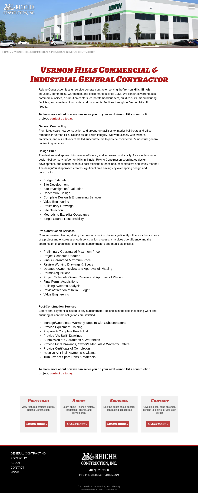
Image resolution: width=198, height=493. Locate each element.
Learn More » (36, 426)
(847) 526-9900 (99, 470)
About (15, 462)
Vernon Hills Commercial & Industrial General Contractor (54, 52)
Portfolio (19, 458)
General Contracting (28, 453)
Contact (17, 467)
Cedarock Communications (107, 489)
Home (6, 52)
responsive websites (88, 489)
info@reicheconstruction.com (99, 475)
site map (116, 486)
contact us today (61, 118)
